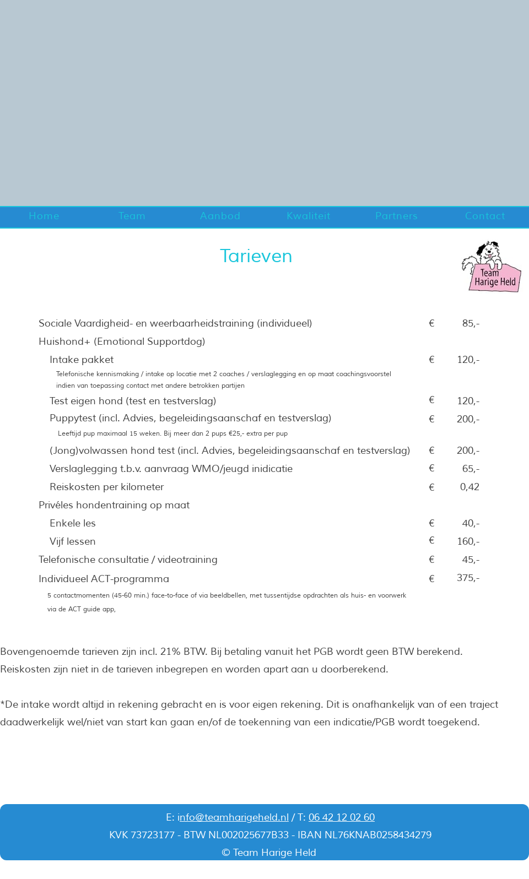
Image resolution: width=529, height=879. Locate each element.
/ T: (299, 817)
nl (284, 817)
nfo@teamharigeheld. (230, 817)
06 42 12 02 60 (342, 817)
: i (176, 817)
